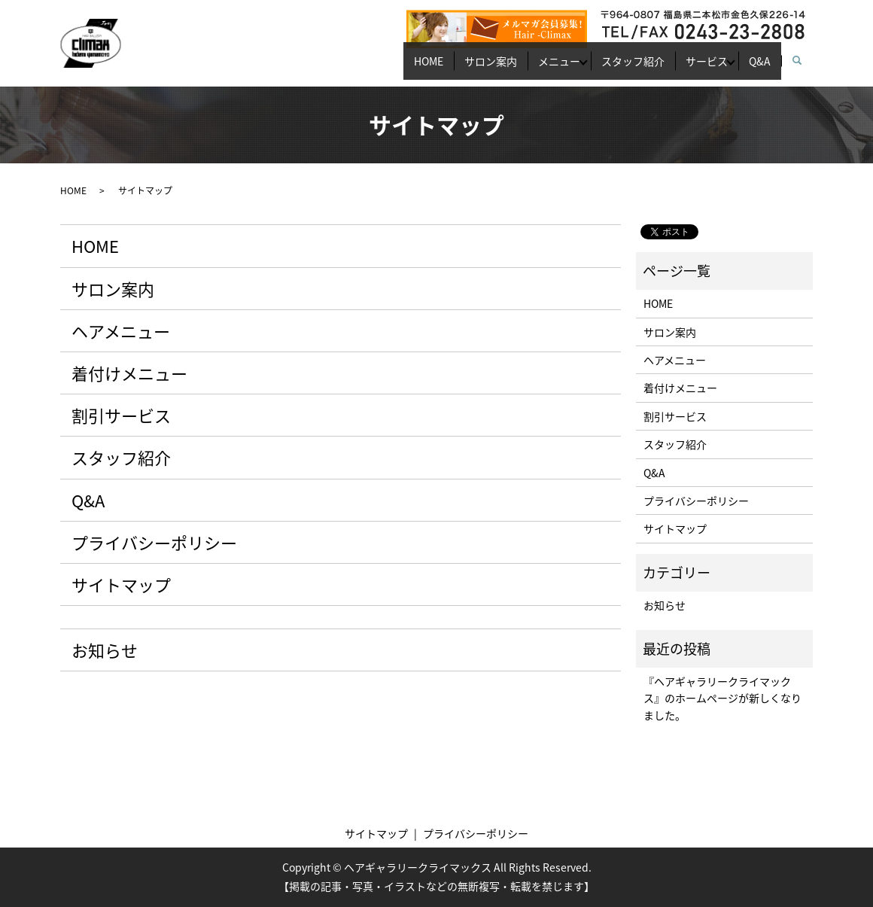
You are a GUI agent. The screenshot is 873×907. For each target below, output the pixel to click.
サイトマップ (121, 584)
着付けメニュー (129, 373)
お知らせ (104, 650)
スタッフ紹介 (606, 67)
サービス (691, 67)
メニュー (522, 67)
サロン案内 (443, 67)
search (805, 68)
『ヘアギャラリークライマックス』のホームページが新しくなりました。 (722, 698)
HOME (370, 67)
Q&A (754, 67)
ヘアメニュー (120, 330)
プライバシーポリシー (154, 542)
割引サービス (121, 415)
